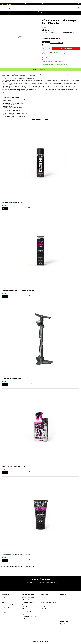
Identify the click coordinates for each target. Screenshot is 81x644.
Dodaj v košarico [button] (9, 208)
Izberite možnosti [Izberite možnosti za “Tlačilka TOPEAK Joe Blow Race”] (10, 385)
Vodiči (4, 613)
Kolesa (12, 8)
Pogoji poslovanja (27, 615)
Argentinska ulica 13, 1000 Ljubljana (49, 4)
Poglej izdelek (77, 208)
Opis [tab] (35, 70)
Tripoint (59, 53)
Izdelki (7, 14)
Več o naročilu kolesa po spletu (30, 601)
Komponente (19, 8)
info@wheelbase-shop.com (49, 610)
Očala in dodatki (17, 14)
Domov (3, 14)
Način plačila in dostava (28, 599)
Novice (43, 601)
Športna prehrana (47, 8)
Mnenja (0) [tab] (43, 70)
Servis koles (56, 8)
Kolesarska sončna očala (27, 14)
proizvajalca (55, 52)
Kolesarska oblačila (36, 8)
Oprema (27, 8)
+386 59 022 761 (21, 4)
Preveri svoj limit (65, 11)
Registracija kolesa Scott (29, 604)
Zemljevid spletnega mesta (29, 620)
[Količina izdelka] (47, 49)
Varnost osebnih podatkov (29, 617)
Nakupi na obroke (27, 610)
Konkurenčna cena (27, 613)
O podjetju (44, 599)
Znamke (62, 8)
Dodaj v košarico (68, 49)
